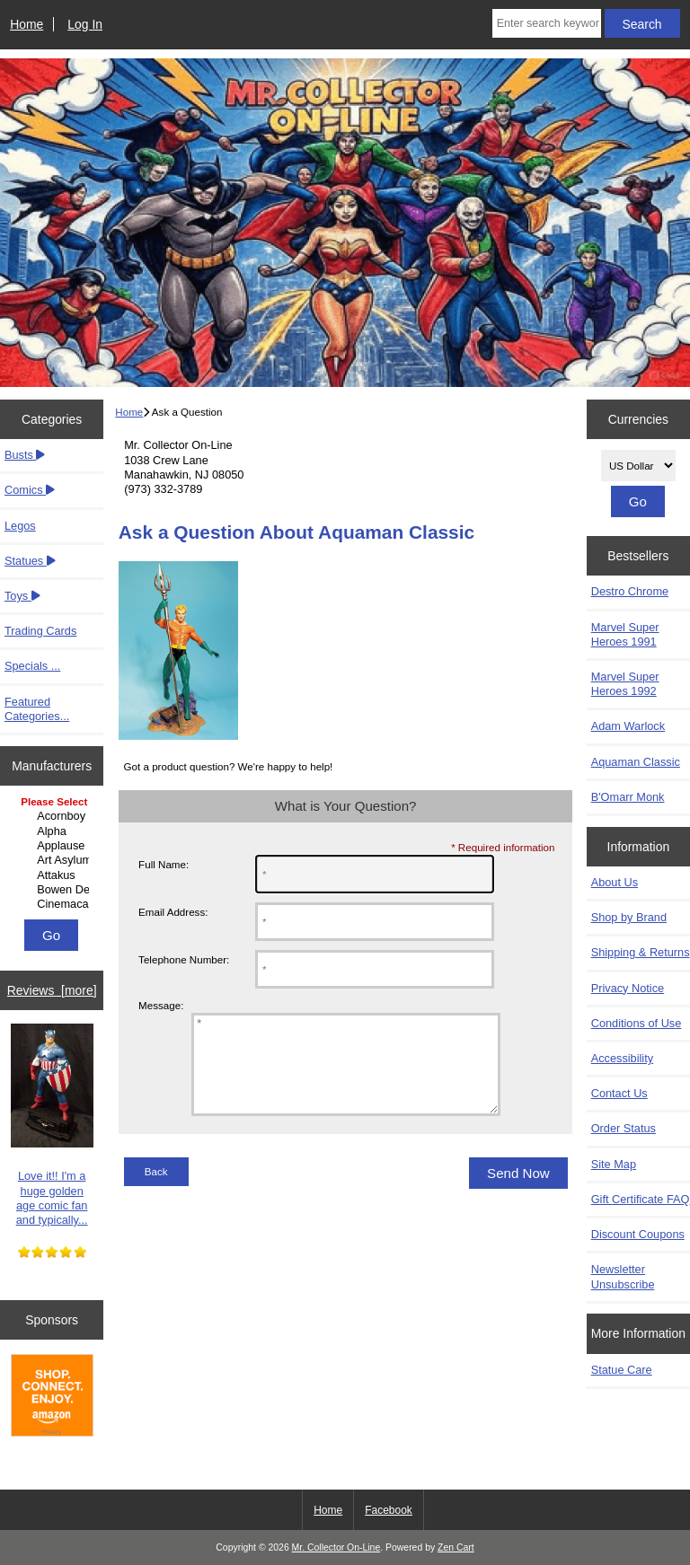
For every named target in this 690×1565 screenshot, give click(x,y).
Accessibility (622, 1058)
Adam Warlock (628, 726)
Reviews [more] (52, 990)
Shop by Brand (629, 917)
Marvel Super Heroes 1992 (625, 684)
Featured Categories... (36, 709)
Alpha (54, 831)
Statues (30, 560)
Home (26, 24)
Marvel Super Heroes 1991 (625, 634)
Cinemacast (54, 904)
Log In (84, 24)
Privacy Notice (627, 988)
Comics (29, 490)
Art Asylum (54, 860)
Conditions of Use (636, 1023)
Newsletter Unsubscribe (623, 1276)
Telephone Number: (183, 959)
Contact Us (619, 1093)
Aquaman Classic (635, 762)
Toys (22, 595)
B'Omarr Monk (628, 797)
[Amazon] (52, 1397)
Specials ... (32, 666)
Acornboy (54, 816)
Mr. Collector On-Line (336, 1547)
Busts (24, 455)
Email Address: (173, 912)
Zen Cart (456, 1547)
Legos (20, 525)
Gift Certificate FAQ (640, 1199)
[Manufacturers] (51, 854)
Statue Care (621, 1369)
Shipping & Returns (640, 952)
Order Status (623, 1128)
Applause (54, 846)
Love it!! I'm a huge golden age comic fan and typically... (52, 1125)
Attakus (54, 875)
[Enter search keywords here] (546, 23)
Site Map (613, 1164)
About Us (614, 882)
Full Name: (163, 864)
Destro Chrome (629, 591)
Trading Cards (40, 630)
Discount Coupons (638, 1234)
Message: (160, 1005)
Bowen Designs (54, 890)
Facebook (388, 1510)
